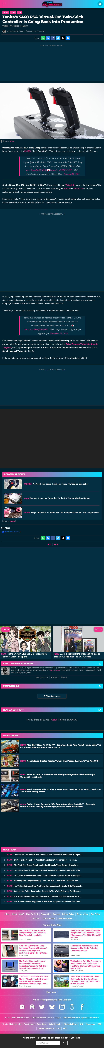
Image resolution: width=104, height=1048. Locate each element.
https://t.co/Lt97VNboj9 (36, 170)
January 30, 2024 (71, 174)
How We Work (32, 914)
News (6, 12)
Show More (52, 992)
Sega (13, 12)
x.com (12, 521)
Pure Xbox (41, 1024)
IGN (81, 1024)
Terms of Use (82, 914)
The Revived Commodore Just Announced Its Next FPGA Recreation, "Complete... (45, 855)
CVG (58, 1028)
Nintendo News (70, 1024)
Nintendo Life (15, 1024)
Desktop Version (65, 918)
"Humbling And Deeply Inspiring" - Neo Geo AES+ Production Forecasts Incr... (43, 881)
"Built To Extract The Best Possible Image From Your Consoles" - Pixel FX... (42, 860)
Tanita (12, 141)
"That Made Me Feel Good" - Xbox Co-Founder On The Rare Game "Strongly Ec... (44, 875)
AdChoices (66, 1018)
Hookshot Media (17, 1018)
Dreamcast (79, 188)
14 (15, 751)
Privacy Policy (68, 914)
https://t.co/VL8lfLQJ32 (61, 170)
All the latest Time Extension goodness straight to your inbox (52, 1038)
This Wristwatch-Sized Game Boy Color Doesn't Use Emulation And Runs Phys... (44, 870)
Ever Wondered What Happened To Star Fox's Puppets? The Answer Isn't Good (43, 901)
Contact (56, 914)
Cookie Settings (48, 918)
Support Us (45, 914)
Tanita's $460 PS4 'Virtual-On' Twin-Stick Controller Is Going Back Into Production (42, 19)
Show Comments (52, 696)
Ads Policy (95, 914)
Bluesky (54, 677)
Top (6, 914)
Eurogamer (90, 1024)
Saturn (67, 188)
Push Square (29, 1024)
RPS (64, 1028)
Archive (35, 918)
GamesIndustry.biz (46, 1028)
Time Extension (54, 670)
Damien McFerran (16, 31)
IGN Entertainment (39, 1018)
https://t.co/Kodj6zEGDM (35, 329)
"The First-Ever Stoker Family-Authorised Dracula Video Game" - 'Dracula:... (42, 865)
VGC (99, 1024)
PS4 (19, 12)
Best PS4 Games (12, 531)
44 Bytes (58, 1018)
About (14, 914)
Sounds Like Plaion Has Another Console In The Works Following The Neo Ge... (44, 891)
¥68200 (27, 151)
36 (15, 780)
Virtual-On (70, 185)
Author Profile (42, 677)
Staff (21, 914)
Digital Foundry (55, 1024)
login (54, 719)
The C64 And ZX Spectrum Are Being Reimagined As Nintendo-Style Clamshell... (45, 886)
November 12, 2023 (59, 333)
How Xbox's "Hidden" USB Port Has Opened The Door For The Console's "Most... (44, 896)
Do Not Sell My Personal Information (85, 1018)
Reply (64, 677)
